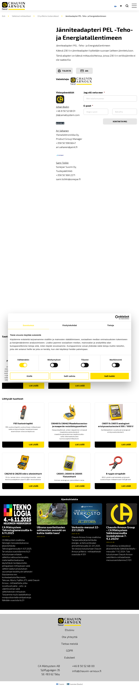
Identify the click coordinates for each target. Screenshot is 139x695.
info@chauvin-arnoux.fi (86, 671)
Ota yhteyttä (69, 636)
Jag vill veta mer (94, 92)
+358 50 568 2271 (65, 175)
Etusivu (69, 630)
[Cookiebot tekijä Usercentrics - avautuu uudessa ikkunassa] (117, 317)
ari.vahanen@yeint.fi (67, 147)
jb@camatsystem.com (68, 114)
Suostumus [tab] (28, 325)
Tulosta (64, 71)
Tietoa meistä (69, 643)
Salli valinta (69, 376)
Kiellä (29, 376)
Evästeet (69, 657)
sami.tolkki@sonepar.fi (68, 179)
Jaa (84, 71)
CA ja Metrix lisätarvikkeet (48, 16)
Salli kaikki (109, 376)
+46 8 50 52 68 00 (83, 666)
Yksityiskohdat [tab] (69, 325)
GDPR (69, 650)
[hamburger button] (133, 6)
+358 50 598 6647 (66, 142)
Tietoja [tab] (110, 325)
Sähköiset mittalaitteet (21, 16)
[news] (17, 552)
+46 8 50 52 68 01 (65, 110)
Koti (3, 16)
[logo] (13, 6)
